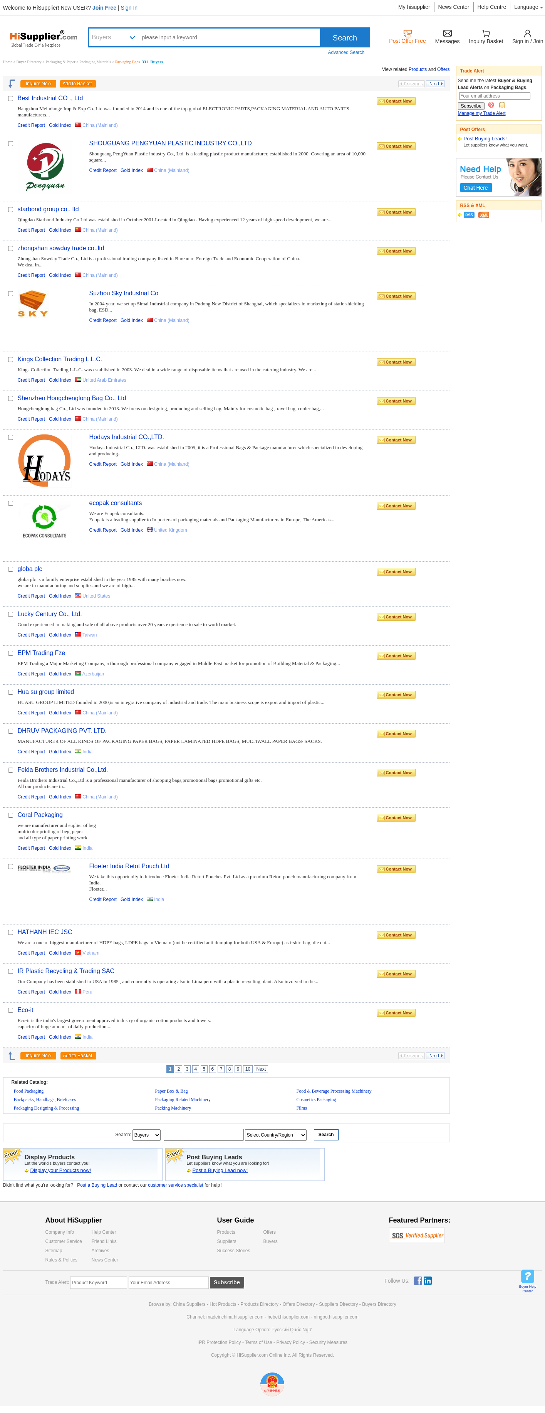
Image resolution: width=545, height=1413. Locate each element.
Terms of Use (258, 1342)
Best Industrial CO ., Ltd (50, 98)
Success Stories (233, 1250)
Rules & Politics (61, 1260)
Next (261, 1069)
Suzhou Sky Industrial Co (124, 293)
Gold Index (60, 125)
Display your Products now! (60, 1170)
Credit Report (31, 125)
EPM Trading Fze (41, 653)
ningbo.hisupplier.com (336, 1317)
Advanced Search (346, 52)
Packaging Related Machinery (183, 1099)
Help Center (104, 1232)
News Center (454, 7)
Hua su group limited (46, 692)
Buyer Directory (29, 62)
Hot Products (223, 1304)
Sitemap (53, 1250)
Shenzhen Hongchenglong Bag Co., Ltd (72, 398)
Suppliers (226, 1241)
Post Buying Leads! (485, 138)
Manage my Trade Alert (482, 113)
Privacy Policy (290, 1342)
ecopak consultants (115, 503)
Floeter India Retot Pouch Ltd (129, 866)
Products (418, 69)
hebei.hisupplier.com (289, 1317)
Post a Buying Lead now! (220, 1170)
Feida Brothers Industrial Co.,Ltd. (63, 769)
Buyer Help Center (528, 1289)
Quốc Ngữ (301, 1329)
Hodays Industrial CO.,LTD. (126, 437)
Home (7, 62)
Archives (100, 1250)
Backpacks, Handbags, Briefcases (45, 1099)
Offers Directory (299, 1304)
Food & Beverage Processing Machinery (334, 1091)
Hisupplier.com (49, 38)
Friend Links (104, 1241)
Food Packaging (29, 1091)
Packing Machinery (173, 1108)
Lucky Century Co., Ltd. (50, 614)
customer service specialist (176, 1185)
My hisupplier (414, 7)
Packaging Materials (95, 62)
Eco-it (26, 1010)
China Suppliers (189, 1304)
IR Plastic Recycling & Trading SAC (66, 971)
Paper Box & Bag (171, 1091)
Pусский (280, 1329)
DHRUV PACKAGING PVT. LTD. (62, 731)
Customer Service (63, 1241)
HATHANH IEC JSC (45, 932)
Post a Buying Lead (97, 1185)
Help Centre (492, 7)
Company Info (59, 1232)
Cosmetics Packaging (316, 1099)
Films (302, 1108)
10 (247, 1069)
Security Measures (328, 1342)
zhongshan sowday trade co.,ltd (61, 248)
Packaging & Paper (61, 62)
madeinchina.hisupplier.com (234, 1317)
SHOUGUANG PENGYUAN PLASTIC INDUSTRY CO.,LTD (170, 143)
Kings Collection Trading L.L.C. (60, 359)
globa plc (30, 569)
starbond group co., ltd (48, 209)
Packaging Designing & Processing (46, 1108)
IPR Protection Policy (219, 1342)
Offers (443, 69)
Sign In (129, 8)
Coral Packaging (40, 815)
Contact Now (399, 101)
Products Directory (260, 1304)
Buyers (101, 37)
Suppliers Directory (339, 1304)
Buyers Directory (379, 1304)
